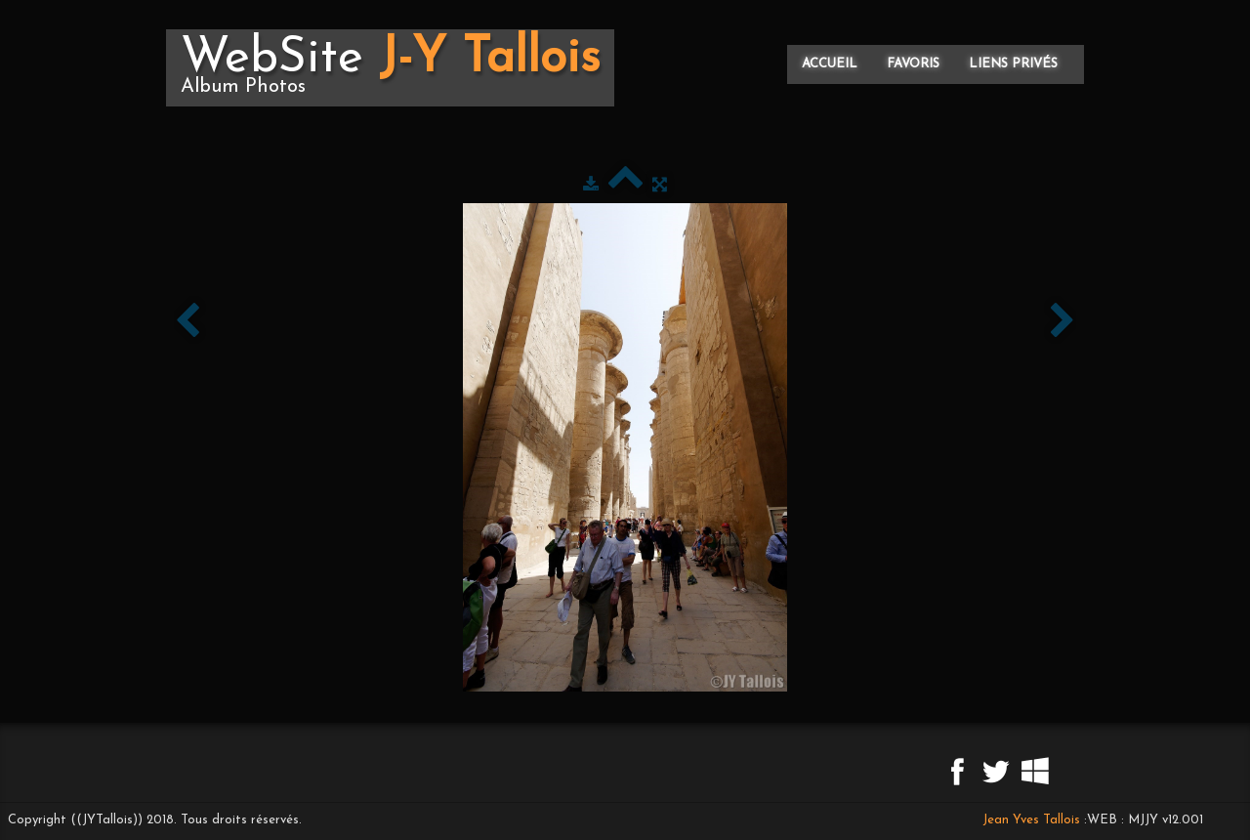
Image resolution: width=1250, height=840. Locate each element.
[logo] (390, 67)
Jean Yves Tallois (1031, 820)
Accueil (829, 64)
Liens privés (1013, 64)
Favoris (913, 64)
